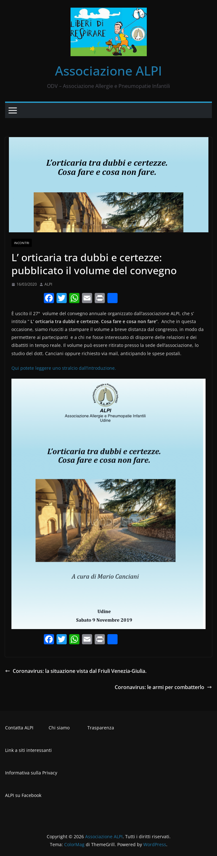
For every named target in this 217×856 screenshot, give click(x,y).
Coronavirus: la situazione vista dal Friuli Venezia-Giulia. (75, 670)
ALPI (48, 284)
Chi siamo (59, 728)
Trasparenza (100, 728)
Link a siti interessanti (28, 750)
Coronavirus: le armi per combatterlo (163, 687)
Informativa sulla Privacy (31, 773)
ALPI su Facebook (23, 795)
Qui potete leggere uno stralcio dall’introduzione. (63, 368)
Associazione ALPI (108, 70)
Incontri (21, 243)
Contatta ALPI (19, 728)
